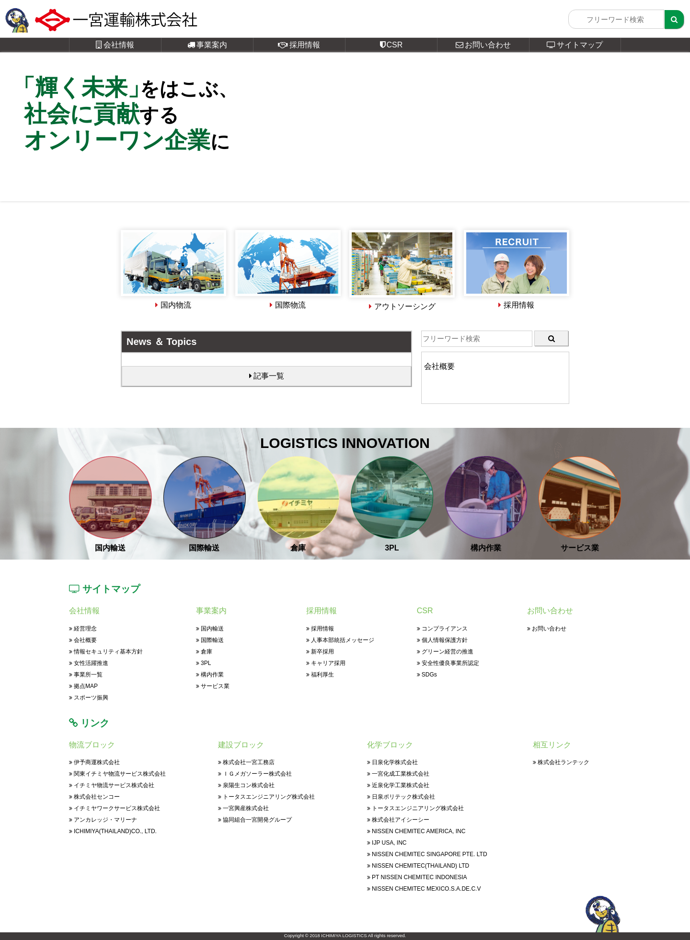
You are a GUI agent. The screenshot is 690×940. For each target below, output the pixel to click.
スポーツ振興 (88, 697)
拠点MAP (83, 686)
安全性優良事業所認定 (448, 663)
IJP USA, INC (386, 842)
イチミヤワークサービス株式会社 (114, 808)
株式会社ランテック (561, 762)
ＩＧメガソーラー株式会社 (255, 773)
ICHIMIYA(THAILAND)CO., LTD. (113, 831)
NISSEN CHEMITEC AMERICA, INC (416, 831)
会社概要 (83, 640)
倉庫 (204, 651)
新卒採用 (320, 651)
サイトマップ (575, 45)
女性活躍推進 (88, 663)
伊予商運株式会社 (94, 762)
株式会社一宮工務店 (246, 762)
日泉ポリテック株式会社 (401, 796)
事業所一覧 (86, 674)
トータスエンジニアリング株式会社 (266, 796)
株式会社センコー (94, 796)
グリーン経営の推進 (445, 651)
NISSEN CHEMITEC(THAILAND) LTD (418, 865)
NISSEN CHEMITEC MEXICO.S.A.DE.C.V (424, 888)
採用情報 (299, 45)
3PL (203, 663)
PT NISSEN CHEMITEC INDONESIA (417, 877)
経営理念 (83, 628)
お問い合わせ (483, 45)
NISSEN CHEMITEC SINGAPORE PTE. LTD (427, 854)
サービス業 (213, 686)
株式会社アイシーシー (398, 819)
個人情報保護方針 (442, 640)
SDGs (427, 674)
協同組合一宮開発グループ (255, 819)
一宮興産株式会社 (243, 808)
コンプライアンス (442, 628)
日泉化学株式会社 (392, 762)
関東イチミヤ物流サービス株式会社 (117, 773)
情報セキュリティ (106, 651)
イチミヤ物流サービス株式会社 (111, 785)
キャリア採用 (325, 663)
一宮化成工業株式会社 (398, 773)
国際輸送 (210, 640)
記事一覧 (266, 376)
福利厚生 (320, 674)
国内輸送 (210, 628)
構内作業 (210, 674)
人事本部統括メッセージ (340, 640)
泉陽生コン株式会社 (246, 785)
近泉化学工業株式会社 (398, 785)
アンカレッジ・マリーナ (103, 819)
